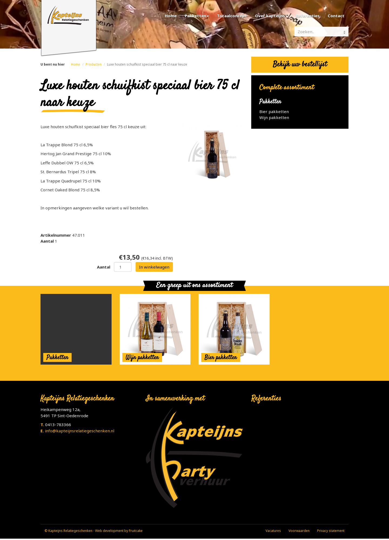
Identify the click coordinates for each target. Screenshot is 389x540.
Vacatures (273, 530)
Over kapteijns (271, 15)
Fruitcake (136, 530)
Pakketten (197, 15)
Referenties (308, 15)
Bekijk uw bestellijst (300, 65)
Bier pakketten (274, 111)
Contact (336, 15)
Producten (94, 64)
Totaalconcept (232, 15)
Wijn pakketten (274, 117)
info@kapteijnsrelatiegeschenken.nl (79, 430)
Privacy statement (330, 530)
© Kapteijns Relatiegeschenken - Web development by (87, 530)
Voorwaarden (299, 530)
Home (171, 15)
